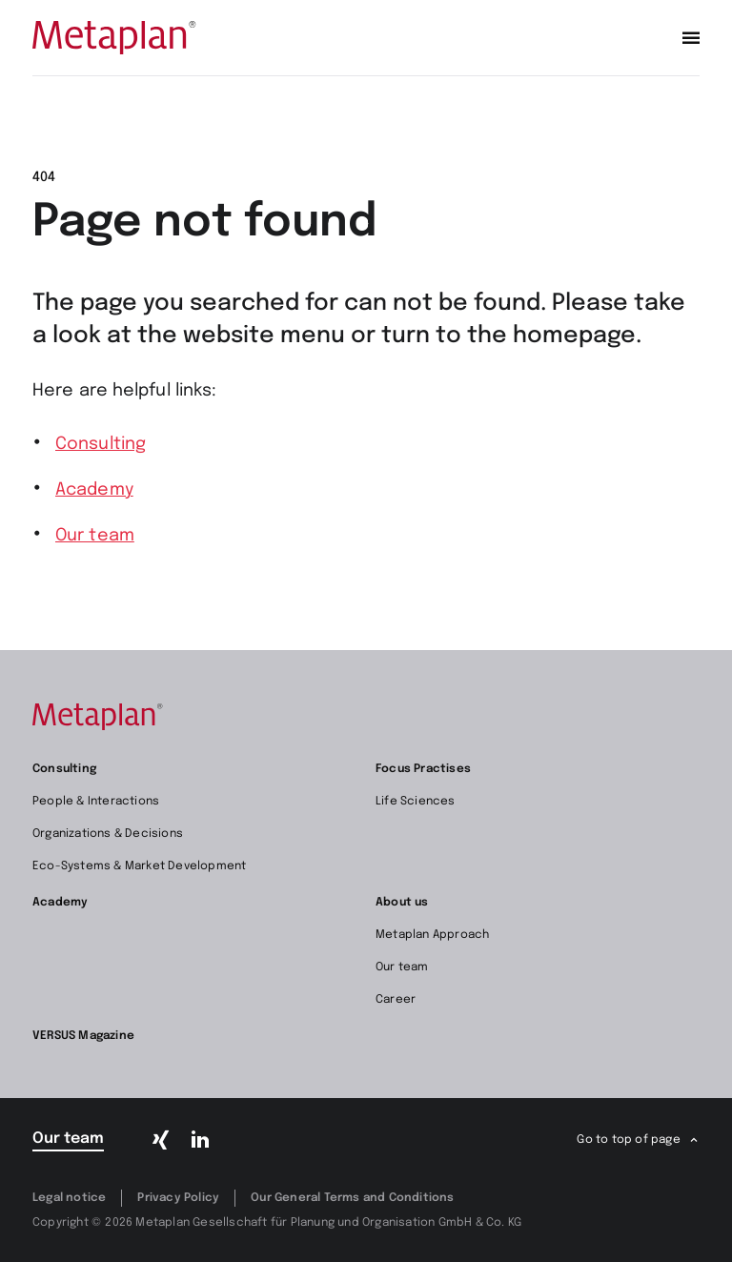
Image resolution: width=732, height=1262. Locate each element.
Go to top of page (628, 1140)
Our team (94, 535)
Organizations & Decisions (107, 834)
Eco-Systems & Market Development (139, 866)
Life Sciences (416, 801)
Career (396, 1000)
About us (402, 902)
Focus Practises (423, 769)
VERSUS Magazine (83, 1036)
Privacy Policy (178, 1198)
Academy (94, 490)
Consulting (100, 444)
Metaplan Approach (432, 935)
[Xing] (161, 1140)
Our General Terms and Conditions (352, 1198)
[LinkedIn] (199, 1140)
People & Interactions (95, 801)
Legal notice (69, 1198)
